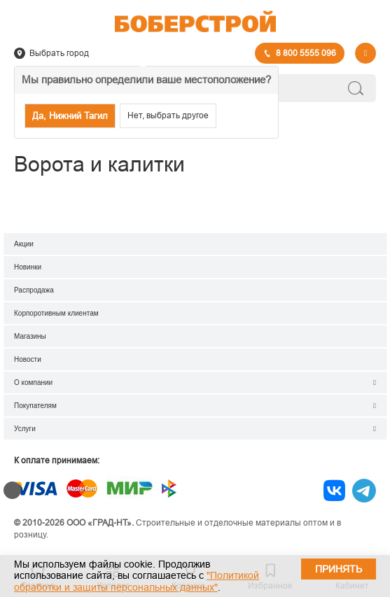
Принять (338, 569)
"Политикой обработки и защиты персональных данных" (136, 581)
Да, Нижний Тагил (70, 116)
